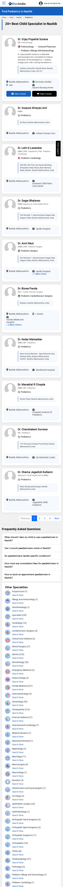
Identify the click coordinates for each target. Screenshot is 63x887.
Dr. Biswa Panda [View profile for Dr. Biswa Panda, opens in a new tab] (27, 288)
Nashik (19, 17)
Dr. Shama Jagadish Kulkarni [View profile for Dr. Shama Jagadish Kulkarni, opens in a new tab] (35, 472)
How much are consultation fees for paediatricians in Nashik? (31, 565)
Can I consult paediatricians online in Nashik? (28, 548)
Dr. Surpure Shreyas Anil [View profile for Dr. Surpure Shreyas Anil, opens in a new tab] (32, 108)
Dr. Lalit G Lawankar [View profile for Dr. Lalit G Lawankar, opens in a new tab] (30, 148)
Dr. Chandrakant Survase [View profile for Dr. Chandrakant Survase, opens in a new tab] (33, 429)
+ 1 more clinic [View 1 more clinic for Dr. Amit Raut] (39, 274)
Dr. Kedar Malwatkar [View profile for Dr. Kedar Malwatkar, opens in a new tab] (30, 339)
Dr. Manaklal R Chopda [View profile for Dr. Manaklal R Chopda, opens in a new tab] (31, 384)
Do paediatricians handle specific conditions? (28, 555)
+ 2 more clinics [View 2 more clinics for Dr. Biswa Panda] (14, 324)
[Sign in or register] (50, 3)
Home (4, 17)
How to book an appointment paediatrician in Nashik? (27, 576)
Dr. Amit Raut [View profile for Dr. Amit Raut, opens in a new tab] (26, 243)
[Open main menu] (4, 3)
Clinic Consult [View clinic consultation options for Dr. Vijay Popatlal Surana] (19, 94)
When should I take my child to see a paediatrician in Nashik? (31, 539)
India (11, 17)
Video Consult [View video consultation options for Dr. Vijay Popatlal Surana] (44, 94)
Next (56, 518)
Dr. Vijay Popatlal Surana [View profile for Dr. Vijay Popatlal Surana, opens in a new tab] (33, 39)
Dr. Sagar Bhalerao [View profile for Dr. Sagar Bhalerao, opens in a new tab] (29, 200)
